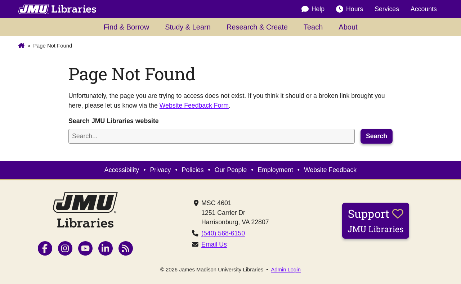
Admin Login (285, 269)
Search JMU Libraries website (113, 121)
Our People (231, 169)
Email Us (214, 244)
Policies (193, 169)
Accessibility (121, 169)
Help (313, 9)
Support (376, 220)
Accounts (424, 9)
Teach (313, 27)
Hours (349, 9)
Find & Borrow (126, 27)
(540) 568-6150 (223, 233)
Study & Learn (188, 27)
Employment (275, 169)
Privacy (160, 169)
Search (376, 136)
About (348, 27)
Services (387, 9)
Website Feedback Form (194, 105)
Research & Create (257, 27)
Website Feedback (330, 169)
